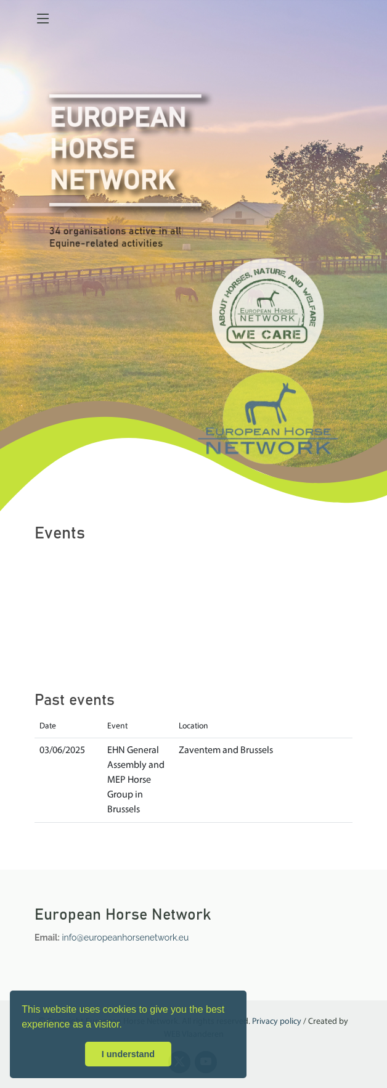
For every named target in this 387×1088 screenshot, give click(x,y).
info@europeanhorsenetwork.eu (125, 937)
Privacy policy (276, 1021)
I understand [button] (128, 1054)
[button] (126, 1026)
